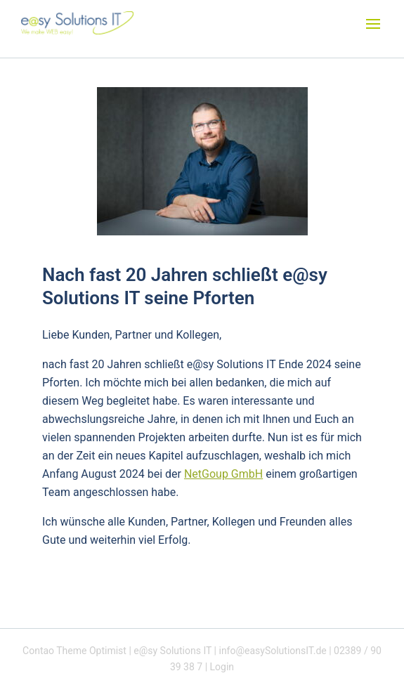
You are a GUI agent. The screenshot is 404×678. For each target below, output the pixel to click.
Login (222, 666)
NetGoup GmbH (223, 474)
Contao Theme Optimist (74, 650)
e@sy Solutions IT (172, 650)
